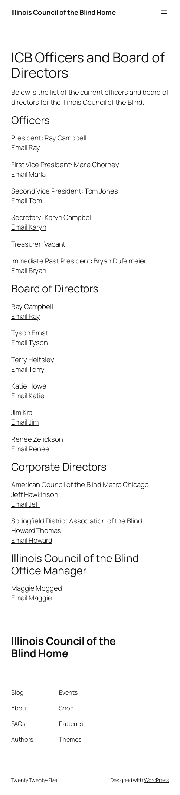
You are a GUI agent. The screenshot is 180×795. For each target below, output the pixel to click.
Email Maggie (31, 598)
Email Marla (28, 174)
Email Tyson (29, 342)
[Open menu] (164, 12)
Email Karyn (28, 227)
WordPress (156, 779)
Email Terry (28, 369)
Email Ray (25, 147)
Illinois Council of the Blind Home (63, 12)
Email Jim (25, 422)
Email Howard (31, 540)
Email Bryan (28, 270)
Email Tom (26, 200)
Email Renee (30, 449)
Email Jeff (25, 504)
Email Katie (28, 395)
